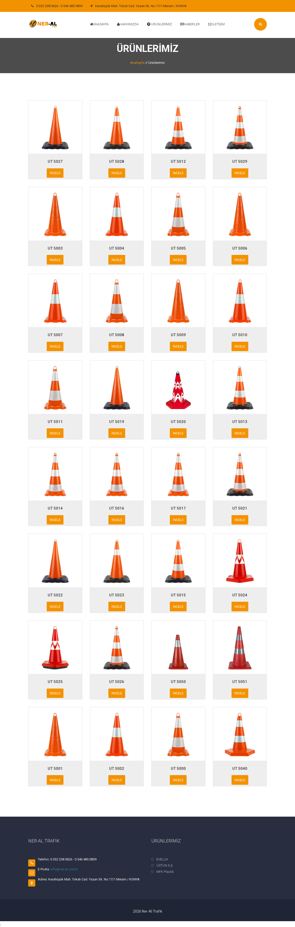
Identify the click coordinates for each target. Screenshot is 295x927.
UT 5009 (178, 335)
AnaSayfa (137, 63)
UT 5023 (116, 595)
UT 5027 (55, 161)
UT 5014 (55, 508)
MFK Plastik (165, 872)
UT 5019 (116, 421)
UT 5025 (55, 681)
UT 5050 (178, 681)
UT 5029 (239, 161)
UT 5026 (116, 681)
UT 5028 (116, 161)
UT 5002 (116, 768)
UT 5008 (116, 335)
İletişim (216, 24)
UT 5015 (178, 595)
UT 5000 (178, 768)
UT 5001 (55, 768)
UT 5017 (178, 508)
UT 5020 (178, 421)
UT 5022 (55, 595)
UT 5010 (239, 335)
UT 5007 (55, 335)
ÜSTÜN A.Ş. (164, 865)
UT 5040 (239, 768)
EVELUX (162, 859)
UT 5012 (178, 161)
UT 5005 (178, 248)
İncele (55, 173)
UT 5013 (239, 421)
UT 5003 (55, 248)
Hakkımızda (128, 24)
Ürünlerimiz (159, 24)
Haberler (190, 24)
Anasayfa (99, 24)
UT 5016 (116, 508)
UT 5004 (116, 248)
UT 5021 (239, 508)
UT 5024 (239, 595)
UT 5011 (55, 421)
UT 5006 (239, 248)
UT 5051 (239, 681)
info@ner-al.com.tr (64, 869)
